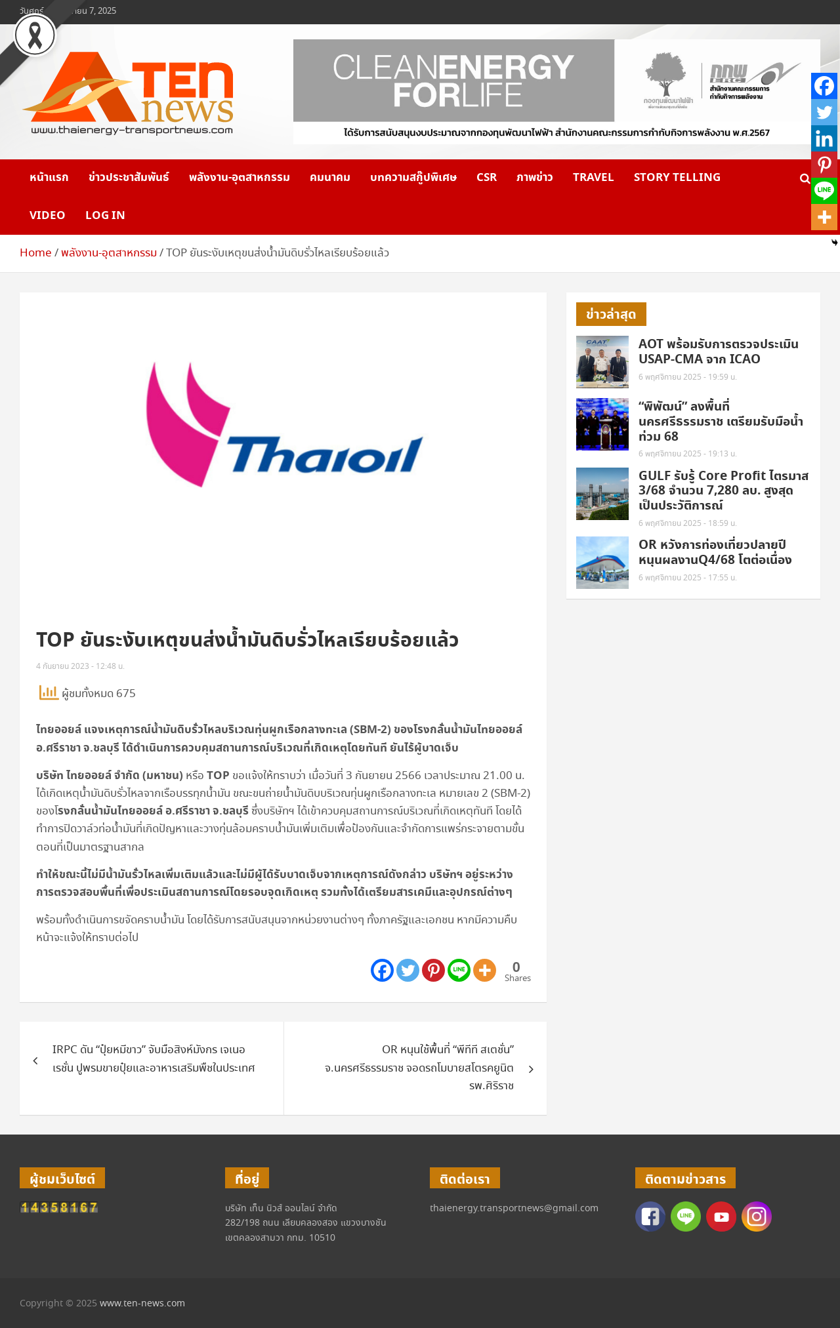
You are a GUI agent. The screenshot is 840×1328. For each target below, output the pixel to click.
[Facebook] (382, 970)
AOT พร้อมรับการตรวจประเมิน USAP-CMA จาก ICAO (719, 352)
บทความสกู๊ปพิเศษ (413, 177)
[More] (484, 970)
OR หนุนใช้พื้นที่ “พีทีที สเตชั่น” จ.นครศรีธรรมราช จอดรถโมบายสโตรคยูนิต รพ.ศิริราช (419, 1068)
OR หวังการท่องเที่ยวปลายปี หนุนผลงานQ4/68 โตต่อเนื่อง (717, 553)
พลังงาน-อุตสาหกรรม (239, 177)
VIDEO (48, 215)
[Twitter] (407, 970)
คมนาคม (330, 177)
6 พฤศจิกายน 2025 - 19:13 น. (688, 454)
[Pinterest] (433, 970)
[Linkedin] (824, 138)
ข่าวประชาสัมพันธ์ (129, 177)
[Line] (459, 970)
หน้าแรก (49, 177)
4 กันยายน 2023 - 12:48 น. (80, 666)
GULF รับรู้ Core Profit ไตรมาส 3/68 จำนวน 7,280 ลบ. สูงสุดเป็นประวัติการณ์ (723, 491)
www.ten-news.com (142, 1303)
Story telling (677, 177)
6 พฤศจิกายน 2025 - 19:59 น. (688, 377)
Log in (105, 215)
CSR (486, 177)
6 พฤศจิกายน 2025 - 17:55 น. (688, 578)
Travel (593, 177)
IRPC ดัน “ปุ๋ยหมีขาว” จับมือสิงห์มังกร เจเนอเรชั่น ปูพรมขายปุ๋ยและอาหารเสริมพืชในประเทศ (153, 1059)
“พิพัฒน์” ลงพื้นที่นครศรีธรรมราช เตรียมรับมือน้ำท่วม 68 (721, 422)
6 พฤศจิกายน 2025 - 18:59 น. (688, 523)
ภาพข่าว (534, 177)
